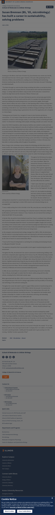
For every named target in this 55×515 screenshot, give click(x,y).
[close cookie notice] (52, 498)
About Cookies (9, 511)
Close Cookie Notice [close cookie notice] (25, 511)
